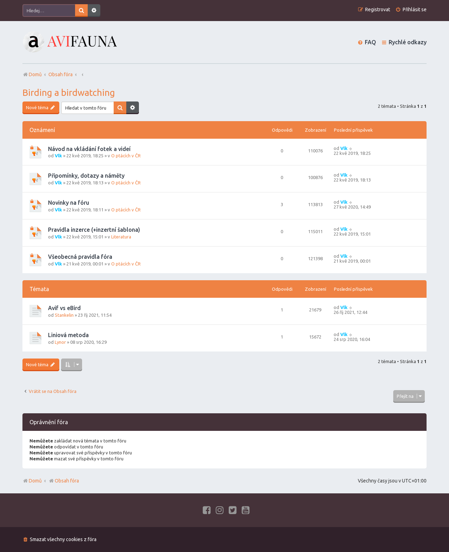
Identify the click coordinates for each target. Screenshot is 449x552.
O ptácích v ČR (126, 155)
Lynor (60, 342)
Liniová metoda (68, 335)
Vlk (58, 155)
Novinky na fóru (68, 202)
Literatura (121, 236)
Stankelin (64, 315)
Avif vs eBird (64, 308)
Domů (35, 481)
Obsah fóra (63, 481)
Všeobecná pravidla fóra (80, 257)
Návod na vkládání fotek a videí (89, 149)
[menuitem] (411, 9)
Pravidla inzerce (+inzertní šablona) (94, 229)
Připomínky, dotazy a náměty (86, 175)
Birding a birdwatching (68, 92)
